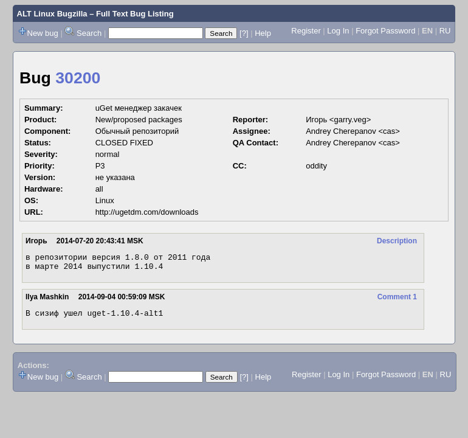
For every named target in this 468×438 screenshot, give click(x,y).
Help (263, 33)
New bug (42, 33)
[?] (243, 33)
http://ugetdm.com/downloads (147, 212)
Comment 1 (397, 300)
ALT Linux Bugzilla (52, 13)
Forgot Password (385, 30)
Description (397, 241)
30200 (77, 78)
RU (445, 30)
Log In (338, 30)
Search (89, 33)
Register (305, 30)
